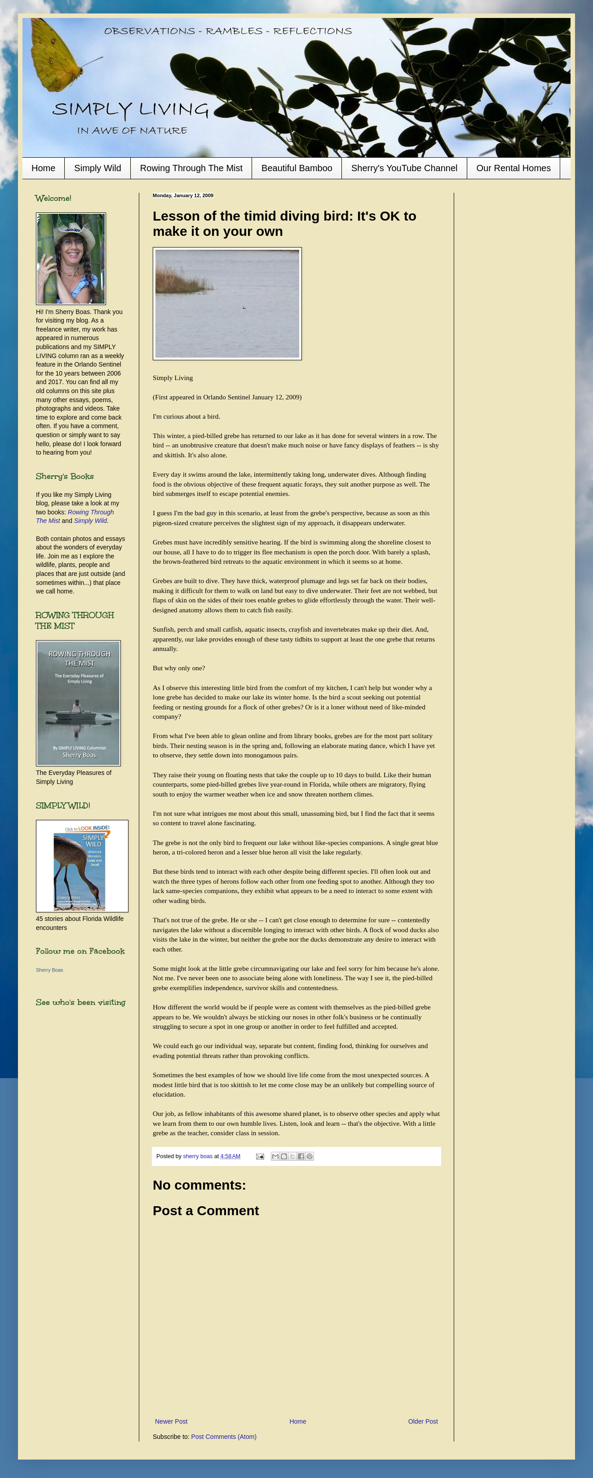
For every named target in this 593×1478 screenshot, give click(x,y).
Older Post (423, 1421)
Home (43, 168)
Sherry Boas (49, 970)
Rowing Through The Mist (191, 168)
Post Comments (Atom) (224, 1436)
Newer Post (171, 1421)
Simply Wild (97, 168)
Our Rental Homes (514, 168)
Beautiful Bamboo (296, 168)
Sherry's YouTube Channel (404, 168)
